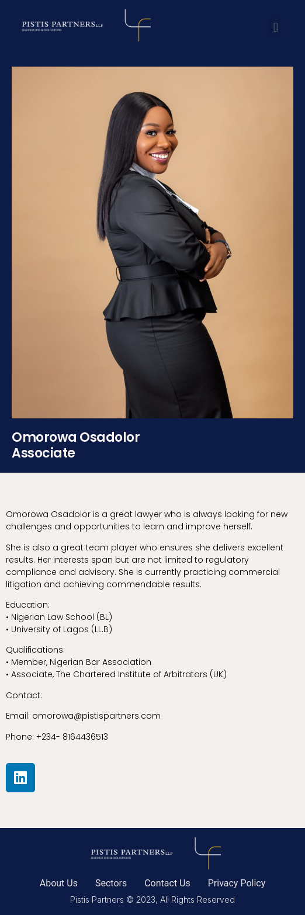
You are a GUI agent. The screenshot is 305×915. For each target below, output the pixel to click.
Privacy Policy (237, 883)
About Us (59, 883)
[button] (275, 27)
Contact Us (167, 883)
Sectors (111, 883)
